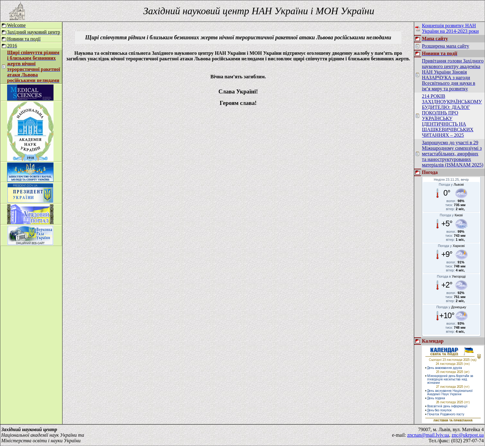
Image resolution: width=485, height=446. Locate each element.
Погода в (451, 276)
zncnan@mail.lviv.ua (428, 435)
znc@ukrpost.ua (468, 435)
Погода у (451, 184)
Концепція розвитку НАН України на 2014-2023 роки (450, 28)
